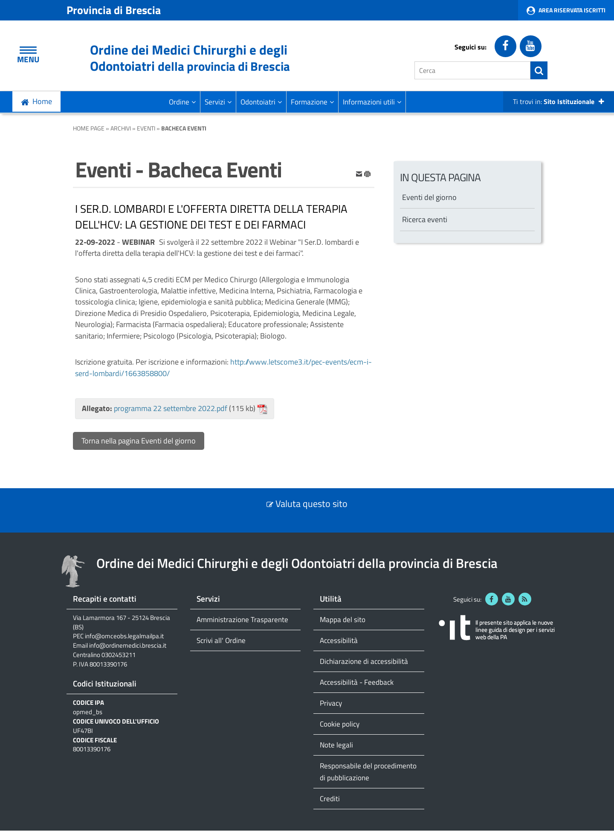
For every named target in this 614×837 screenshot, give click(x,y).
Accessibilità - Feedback (357, 682)
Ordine (182, 101)
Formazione (312, 101)
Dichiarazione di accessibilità (364, 661)
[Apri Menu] (28, 50)
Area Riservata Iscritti (572, 10)
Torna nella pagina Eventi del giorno (138, 440)
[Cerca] (472, 70)
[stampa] (367, 173)
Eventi (146, 128)
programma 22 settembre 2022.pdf (170, 408)
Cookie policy (339, 724)
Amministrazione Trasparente (242, 619)
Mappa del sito (342, 619)
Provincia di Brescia (114, 10)
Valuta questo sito (311, 503)
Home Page (88, 128)
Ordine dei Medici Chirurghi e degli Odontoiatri (190, 58)
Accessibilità (339, 640)
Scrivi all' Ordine (221, 640)
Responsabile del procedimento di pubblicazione (368, 771)
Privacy (331, 703)
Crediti (330, 798)
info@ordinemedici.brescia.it (127, 645)
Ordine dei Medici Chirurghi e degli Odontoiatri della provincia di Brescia (297, 563)
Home (42, 101)
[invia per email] (360, 173)
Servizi (218, 101)
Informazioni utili (372, 101)
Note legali (336, 744)
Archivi (120, 128)
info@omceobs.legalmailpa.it (124, 636)
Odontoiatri (261, 101)
